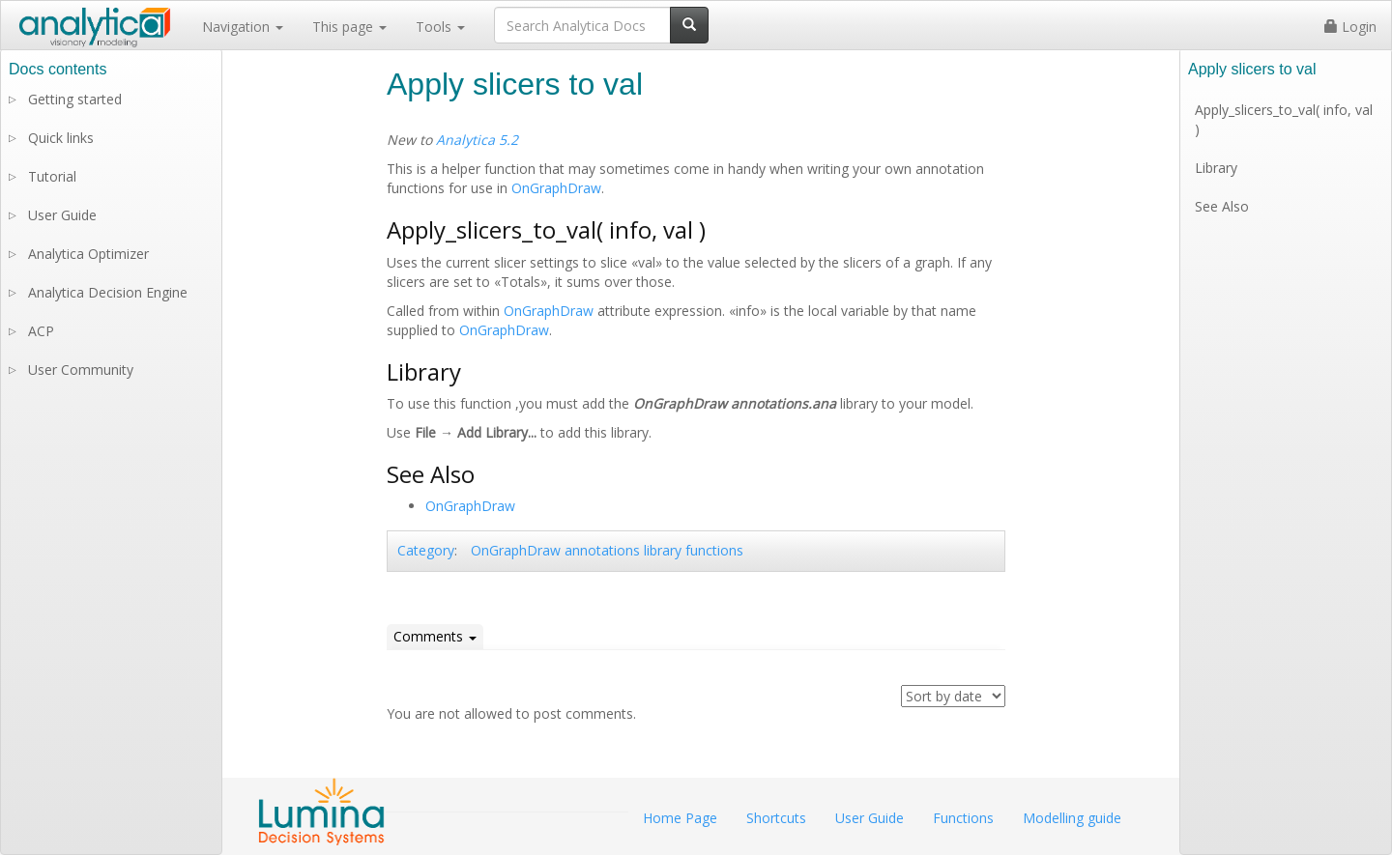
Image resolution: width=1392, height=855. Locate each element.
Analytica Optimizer (88, 253)
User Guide (62, 215)
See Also (1222, 206)
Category (425, 550)
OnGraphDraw (556, 188)
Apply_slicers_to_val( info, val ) (1284, 119)
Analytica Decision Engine (108, 292)
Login (1350, 26)
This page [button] (349, 26)
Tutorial (52, 176)
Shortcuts (776, 818)
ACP (41, 331)
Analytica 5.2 (477, 139)
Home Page (680, 818)
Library (1216, 167)
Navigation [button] (242, 26)
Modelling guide (1072, 818)
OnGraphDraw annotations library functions (607, 550)
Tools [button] (440, 26)
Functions (963, 818)
